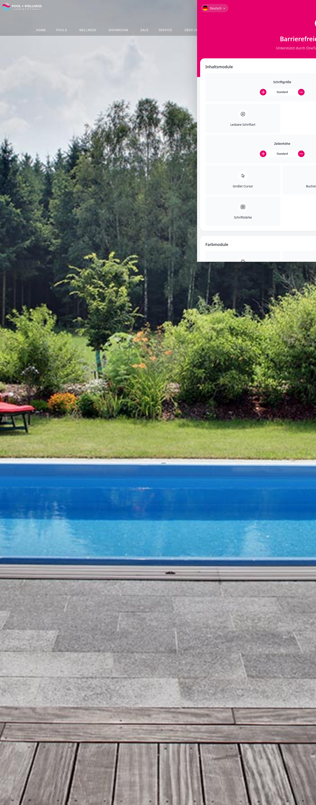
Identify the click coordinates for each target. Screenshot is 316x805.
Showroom (118, 30)
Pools (61, 30)
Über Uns (193, 30)
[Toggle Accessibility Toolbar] (307, 21)
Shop (217, 30)
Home (41, 30)
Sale (144, 30)
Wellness (87, 30)
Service (165, 30)
